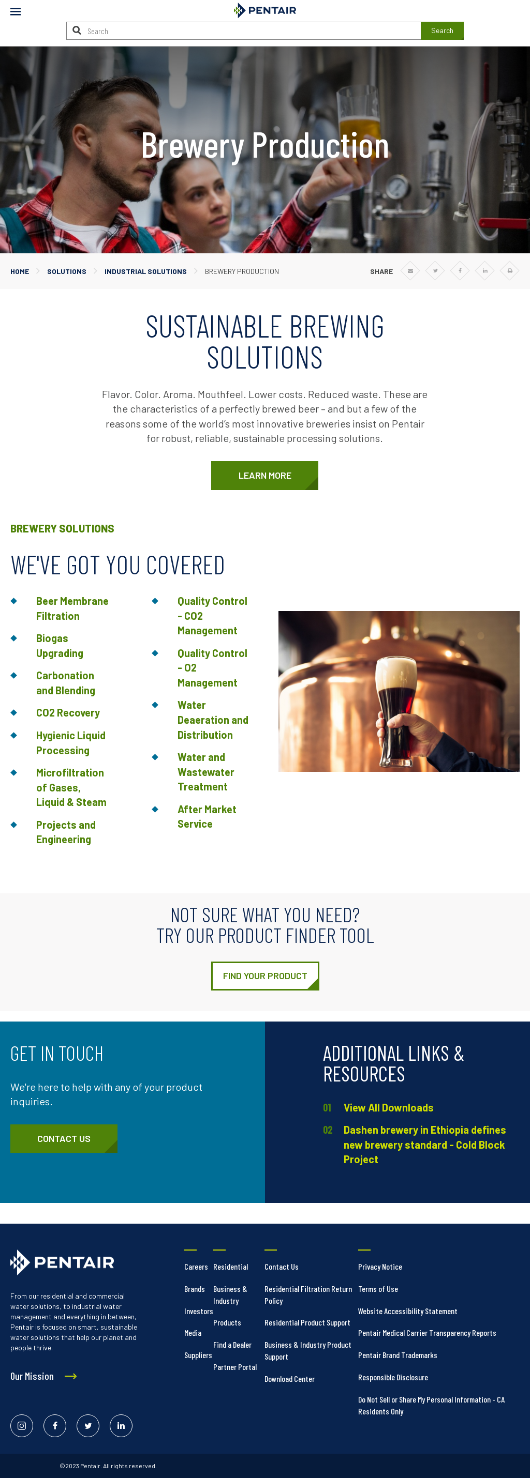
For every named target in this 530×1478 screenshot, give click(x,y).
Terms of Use (378, 1288)
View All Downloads (389, 1107)
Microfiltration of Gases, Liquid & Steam (71, 787)
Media (192, 1332)
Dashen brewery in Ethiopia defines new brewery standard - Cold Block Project (425, 1144)
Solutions (66, 271)
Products (227, 1322)
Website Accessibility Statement (408, 1311)
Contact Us (281, 1266)
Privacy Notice (380, 1266)
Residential (230, 1266)
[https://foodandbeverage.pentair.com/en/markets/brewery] (264, 475)
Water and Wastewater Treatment (206, 772)
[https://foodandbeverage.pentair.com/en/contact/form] (63, 1138)
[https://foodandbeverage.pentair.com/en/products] (265, 976)
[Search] (76, 30)
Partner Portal (235, 1367)
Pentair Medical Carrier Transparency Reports (427, 1332)
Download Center (289, 1378)
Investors (198, 1311)
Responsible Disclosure (393, 1377)
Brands (194, 1288)
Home (19, 271)
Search (442, 30)
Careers (196, 1266)
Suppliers (198, 1355)
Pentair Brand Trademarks (397, 1355)
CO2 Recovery (68, 712)
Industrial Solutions (146, 271)
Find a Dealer (232, 1344)
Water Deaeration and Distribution (213, 719)
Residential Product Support (307, 1322)
